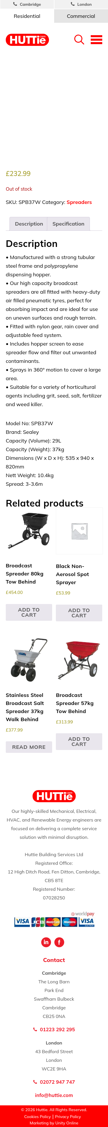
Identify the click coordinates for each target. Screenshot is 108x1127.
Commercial (81, 16)
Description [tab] (29, 223)
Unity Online (66, 1123)
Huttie (27, 39)
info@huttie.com (54, 1095)
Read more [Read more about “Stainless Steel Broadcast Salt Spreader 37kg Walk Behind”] (29, 747)
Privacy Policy (68, 1116)
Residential (27, 16)
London (84, 4)
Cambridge (30, 4)
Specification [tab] (68, 223)
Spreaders (79, 202)
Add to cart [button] (29, 612)
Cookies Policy (37, 1116)
